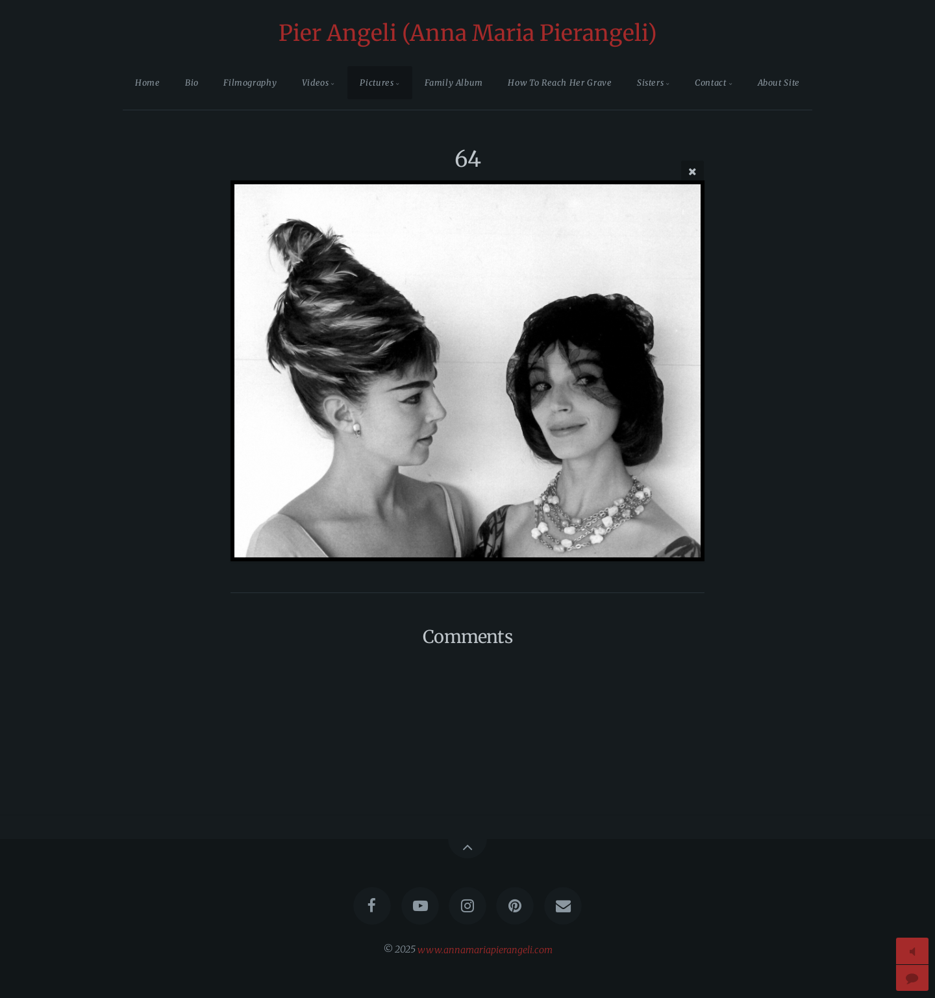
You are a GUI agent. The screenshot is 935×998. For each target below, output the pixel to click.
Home (147, 82)
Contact (710, 82)
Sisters (650, 82)
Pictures (376, 82)
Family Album (454, 82)
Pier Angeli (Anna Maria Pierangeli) (468, 33)
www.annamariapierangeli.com (485, 949)
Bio (192, 82)
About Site (779, 82)
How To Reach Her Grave (560, 82)
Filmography (250, 82)
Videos (315, 82)
